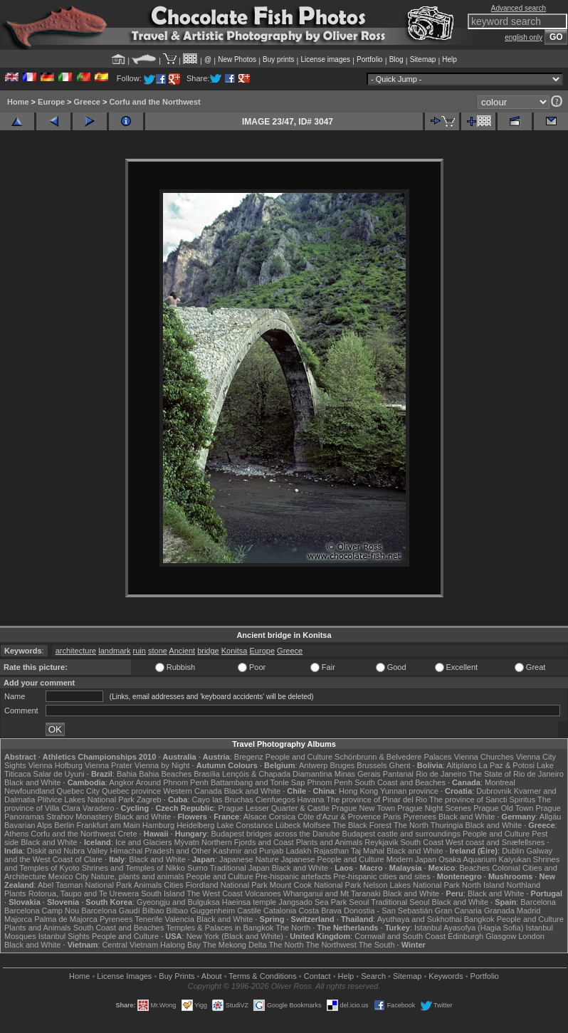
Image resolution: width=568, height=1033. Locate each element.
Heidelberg (195, 825)
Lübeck (287, 825)
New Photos (237, 59)
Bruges (342, 765)
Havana (311, 799)
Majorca (18, 919)
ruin (139, 650)
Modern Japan (411, 859)
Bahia (127, 774)
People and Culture (298, 757)
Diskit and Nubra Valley (67, 850)
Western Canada (192, 791)
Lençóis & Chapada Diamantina (277, 774)
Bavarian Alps (28, 825)
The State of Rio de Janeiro (516, 774)
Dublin (513, 850)
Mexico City (68, 876)
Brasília (207, 774)
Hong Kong (358, 791)
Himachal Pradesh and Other (160, 850)
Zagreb (149, 799)
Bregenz (248, 757)
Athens (16, 833)
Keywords (445, 976)
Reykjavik (381, 842)
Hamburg (158, 825)
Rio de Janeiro (441, 774)
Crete (127, 833)
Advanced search (518, 8)
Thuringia (447, 825)
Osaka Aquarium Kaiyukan (484, 859)
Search (373, 976)
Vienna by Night (162, 765)
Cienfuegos (275, 799)
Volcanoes (263, 893)
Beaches (474, 868)
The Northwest (331, 944)
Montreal (500, 782)
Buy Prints (176, 976)
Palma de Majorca (66, 919)
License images (325, 59)
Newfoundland (29, 791)
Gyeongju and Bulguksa (178, 902)
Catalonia (279, 910)
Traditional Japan (240, 868)
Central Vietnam (130, 944)
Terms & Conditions (262, 976)
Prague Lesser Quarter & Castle (274, 808)
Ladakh (298, 850)
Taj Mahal (367, 850)
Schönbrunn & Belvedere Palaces (393, 757)
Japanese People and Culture (332, 859)
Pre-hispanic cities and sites (381, 876)
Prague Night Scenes (434, 808)
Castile (249, 910)
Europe (51, 102)
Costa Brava (320, 910)
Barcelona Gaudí (110, 910)
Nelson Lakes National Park (411, 885)
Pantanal (398, 774)
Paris (392, 816)
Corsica (282, 816)
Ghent (400, 765)
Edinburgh (465, 936)
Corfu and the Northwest (154, 102)
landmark (114, 650)
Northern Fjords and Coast (247, 842)
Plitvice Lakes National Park (85, 799)
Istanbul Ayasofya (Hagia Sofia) (468, 927)
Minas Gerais (358, 774)
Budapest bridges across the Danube (275, 833)
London (531, 936)
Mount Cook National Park (315, 885)
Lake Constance (244, 825)
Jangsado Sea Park (312, 902)
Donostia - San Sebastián (388, 910)
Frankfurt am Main (108, 825)
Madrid (529, 910)
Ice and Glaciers (143, 842)
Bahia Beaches (165, 774)
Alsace (255, 816)
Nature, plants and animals (137, 876)
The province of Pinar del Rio (376, 799)
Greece (87, 102)
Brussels (371, 765)
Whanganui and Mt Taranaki (332, 893)
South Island (162, 893)
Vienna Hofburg (55, 765)
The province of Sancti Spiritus (482, 799)
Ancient (182, 650)
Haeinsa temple (249, 902)
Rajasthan (331, 850)
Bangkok (479, 919)
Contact (317, 976)
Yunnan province (409, 791)
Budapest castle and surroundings (401, 833)
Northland (523, 885)
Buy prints (278, 59)
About (211, 976)
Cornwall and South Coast (400, 936)
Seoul (359, 902)
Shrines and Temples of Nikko (133, 868)
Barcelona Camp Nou (41, 910)
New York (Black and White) (234, 936)
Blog (396, 59)
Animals (148, 885)
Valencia (179, 919)
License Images (124, 976)
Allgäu (551, 816)
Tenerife (148, 919)
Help (449, 59)
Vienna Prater (108, 765)
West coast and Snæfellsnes (495, 842)
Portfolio (370, 59)
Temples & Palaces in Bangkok (219, 927)
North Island (483, 885)
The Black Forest (361, 825)
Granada (499, 910)
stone (157, 650)
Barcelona (538, 902)
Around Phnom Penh (172, 782)
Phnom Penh (329, 782)
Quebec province (131, 791)
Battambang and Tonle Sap (258, 782)
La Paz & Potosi (507, 765)
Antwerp (313, 765)
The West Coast (214, 893)
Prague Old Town (503, 808)
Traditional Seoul (400, 902)
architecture (76, 650)
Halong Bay (180, 944)
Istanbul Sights (64, 936)
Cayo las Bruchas (222, 799)
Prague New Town (363, 808)
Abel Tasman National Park (85, 885)
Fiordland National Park (227, 885)
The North (411, 825)
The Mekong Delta (235, 944)
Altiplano (461, 765)
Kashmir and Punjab (248, 850)
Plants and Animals (329, 842)
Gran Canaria (458, 910)
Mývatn (186, 842)
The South (377, 944)
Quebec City (78, 791)
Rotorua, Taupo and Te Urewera (84, 893)
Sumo (197, 868)
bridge (208, 650)
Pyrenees (419, 816)
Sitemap (423, 59)
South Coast (421, 842)
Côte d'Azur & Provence (339, 816)
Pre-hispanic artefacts (293, 876)
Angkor (121, 782)
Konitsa (234, 650)
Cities (174, 885)
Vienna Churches (484, 757)
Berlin (64, 825)
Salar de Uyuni (59, 774)
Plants (15, 893)
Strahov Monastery (79, 816)
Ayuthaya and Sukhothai (419, 919)
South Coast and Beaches (400, 782)
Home (18, 102)
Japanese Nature (249, 859)
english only (523, 37)
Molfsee (317, 825)
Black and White (32, 782)
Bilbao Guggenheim (201, 910)
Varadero (98, 808)
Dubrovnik (494, 791)
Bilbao (153, 910)
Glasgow (500, 936)
